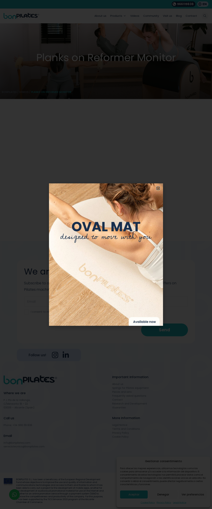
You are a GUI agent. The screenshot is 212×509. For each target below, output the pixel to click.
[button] (158, 188)
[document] (106, 254)
